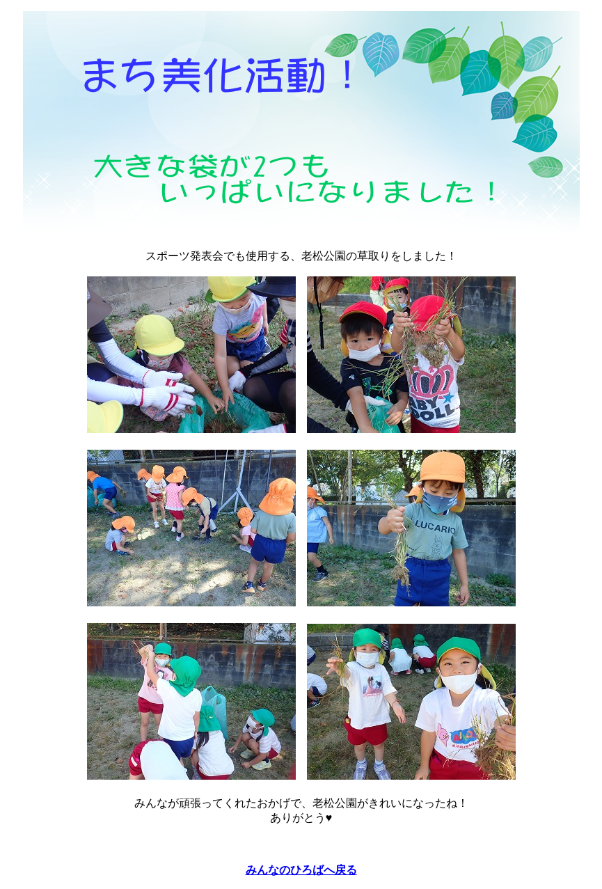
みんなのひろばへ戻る (301, 870)
